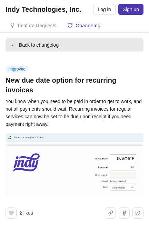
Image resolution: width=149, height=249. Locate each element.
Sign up (131, 9)
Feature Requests (37, 25)
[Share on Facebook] (124, 213)
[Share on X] (137, 213)
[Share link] (110, 213)
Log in (104, 9)
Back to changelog (35, 45)
